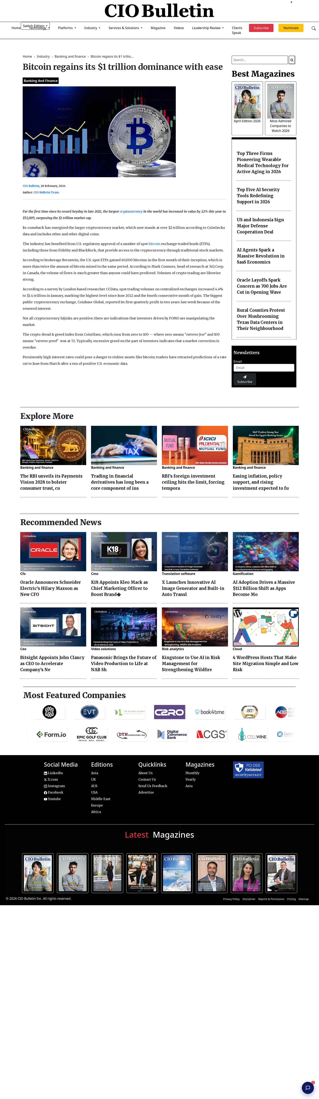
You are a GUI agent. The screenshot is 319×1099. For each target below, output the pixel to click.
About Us (145, 773)
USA (94, 792)
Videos (179, 28)
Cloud (237, 649)
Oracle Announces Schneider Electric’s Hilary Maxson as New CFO (50, 588)
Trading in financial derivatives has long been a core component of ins (119, 482)
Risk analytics (173, 649)
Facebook (53, 792)
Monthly (192, 773)
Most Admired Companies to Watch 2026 (280, 126)
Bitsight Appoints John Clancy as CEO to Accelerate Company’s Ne (52, 663)
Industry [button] (91, 28)
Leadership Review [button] (206, 28)
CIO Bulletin (31, 186)
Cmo (94, 573)
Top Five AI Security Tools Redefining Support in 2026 (258, 195)
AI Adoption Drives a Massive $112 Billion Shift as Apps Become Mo (264, 588)
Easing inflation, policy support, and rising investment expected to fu (261, 482)
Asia (94, 773)
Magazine (158, 28)
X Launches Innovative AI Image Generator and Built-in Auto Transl (193, 588)
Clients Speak (237, 30)
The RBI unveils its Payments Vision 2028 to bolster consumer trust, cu (51, 482)
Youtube (52, 799)
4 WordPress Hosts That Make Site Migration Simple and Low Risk (265, 663)
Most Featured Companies (74, 695)
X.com (51, 779)
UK (93, 779)
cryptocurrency (131, 211)
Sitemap (304, 899)
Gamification (243, 573)
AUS (94, 786)
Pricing (291, 899)
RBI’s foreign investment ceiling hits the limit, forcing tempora (193, 482)
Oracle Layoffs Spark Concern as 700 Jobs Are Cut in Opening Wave (262, 286)
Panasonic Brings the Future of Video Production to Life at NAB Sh (124, 663)
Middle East (100, 799)
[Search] (292, 60)
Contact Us (147, 779)
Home (16, 28)
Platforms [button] (66, 28)
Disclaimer (249, 899)
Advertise (146, 792)
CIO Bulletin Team (46, 192)
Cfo (22, 573)
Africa (96, 812)
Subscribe (244, 379)
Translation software (178, 573)
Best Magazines (263, 74)
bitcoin (154, 244)
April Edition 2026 (247, 121)
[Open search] (313, 28)
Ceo (23, 649)
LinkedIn (53, 773)
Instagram (54, 786)
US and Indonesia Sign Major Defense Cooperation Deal (260, 225)
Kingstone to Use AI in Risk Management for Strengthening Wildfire (191, 663)
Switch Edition (34, 26)
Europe (97, 805)
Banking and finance (71, 56)
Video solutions (103, 649)
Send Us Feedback (152, 786)
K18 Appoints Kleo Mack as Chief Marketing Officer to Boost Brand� (119, 588)
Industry (43, 56)
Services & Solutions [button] (124, 28)
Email (238, 361)
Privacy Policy (231, 899)
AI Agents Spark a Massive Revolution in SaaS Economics (261, 256)
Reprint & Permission (271, 899)
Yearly (190, 779)
